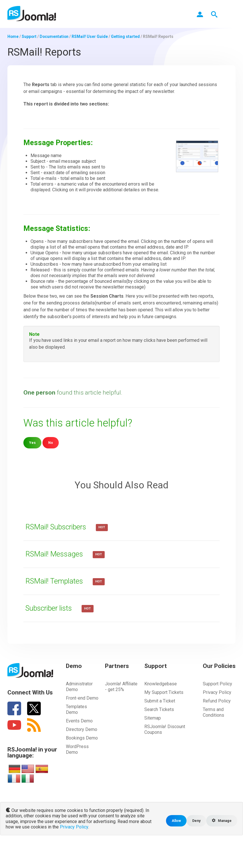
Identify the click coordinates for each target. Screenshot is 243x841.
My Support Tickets (163, 692)
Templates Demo (76, 709)
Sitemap (152, 718)
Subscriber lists (51, 608)
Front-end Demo (82, 698)
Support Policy (217, 683)
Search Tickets (159, 709)
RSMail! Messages (55, 554)
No (50, 442)
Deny (196, 820)
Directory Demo (81, 729)
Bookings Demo (82, 738)
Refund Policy (217, 701)
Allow (175, 820)
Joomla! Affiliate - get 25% (121, 686)
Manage (221, 820)
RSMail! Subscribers (58, 527)
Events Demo (79, 721)
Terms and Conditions (213, 712)
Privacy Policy (217, 692)
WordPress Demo (77, 749)
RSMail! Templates (55, 581)
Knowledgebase (160, 683)
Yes (32, 442)
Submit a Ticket (159, 701)
